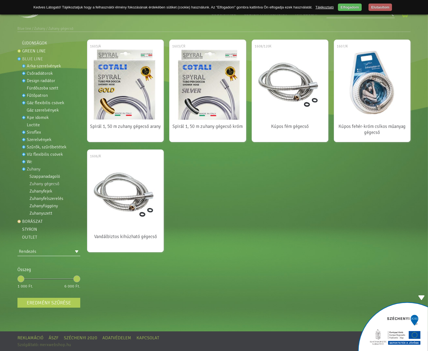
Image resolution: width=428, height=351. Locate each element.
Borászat (32, 221)
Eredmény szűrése (49, 303)
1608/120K (263, 46)
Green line (34, 51)
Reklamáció (30, 338)
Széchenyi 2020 (80, 338)
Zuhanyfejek (40, 191)
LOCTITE (33, 125)
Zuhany (33, 169)
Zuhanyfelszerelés (46, 198)
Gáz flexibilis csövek (45, 103)
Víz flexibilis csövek (45, 154)
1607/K (342, 46)
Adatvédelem (116, 338)
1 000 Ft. (25, 286)
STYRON (29, 229)
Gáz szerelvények (43, 110)
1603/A (95, 46)
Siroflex (34, 132)
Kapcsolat (147, 338)
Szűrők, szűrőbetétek (46, 147)
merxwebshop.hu (55, 344)
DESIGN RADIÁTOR (41, 81)
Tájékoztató (325, 7)
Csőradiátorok (40, 73)
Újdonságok (34, 43)
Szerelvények (39, 139)
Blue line (24, 28)
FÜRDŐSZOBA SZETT (42, 88)
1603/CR (178, 46)
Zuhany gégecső (44, 184)
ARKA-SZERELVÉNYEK (44, 66)
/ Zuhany (38, 28)
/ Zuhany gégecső (59, 28)
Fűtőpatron (37, 95)
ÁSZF (54, 338)
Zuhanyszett (40, 213)
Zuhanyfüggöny (43, 206)
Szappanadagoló (44, 176)
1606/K (95, 156)
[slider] (20, 278)
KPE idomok (38, 117)
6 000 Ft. (72, 286)
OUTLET (29, 237)
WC (29, 162)
